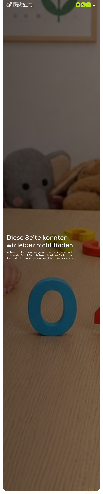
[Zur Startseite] (19, 5)
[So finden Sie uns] (88, 4)
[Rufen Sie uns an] (83, 4)
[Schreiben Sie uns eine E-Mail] (78, 4)
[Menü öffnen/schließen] (94, 4)
